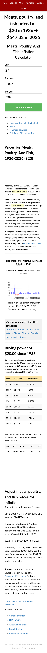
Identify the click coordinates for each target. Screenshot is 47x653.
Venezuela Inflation (18, 633)
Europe (40, 2)
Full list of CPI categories (22, 133)
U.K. (21, 2)
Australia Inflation (18, 624)
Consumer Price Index (15, 576)
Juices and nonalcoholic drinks (24, 123)
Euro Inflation (16, 629)
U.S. (5, 2)
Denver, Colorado (15, 329)
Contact (16, 648)
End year (9, 91)
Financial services (18, 129)
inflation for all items (32, 243)
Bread (12, 126)
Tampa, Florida (30, 333)
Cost (7, 64)
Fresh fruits (12, 336)
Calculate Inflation (23, 107)
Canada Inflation (17, 615)
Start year (9, 78)
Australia (30, 2)
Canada (13, 2)
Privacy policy (28, 648)
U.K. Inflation (15, 620)
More (23, 8)
